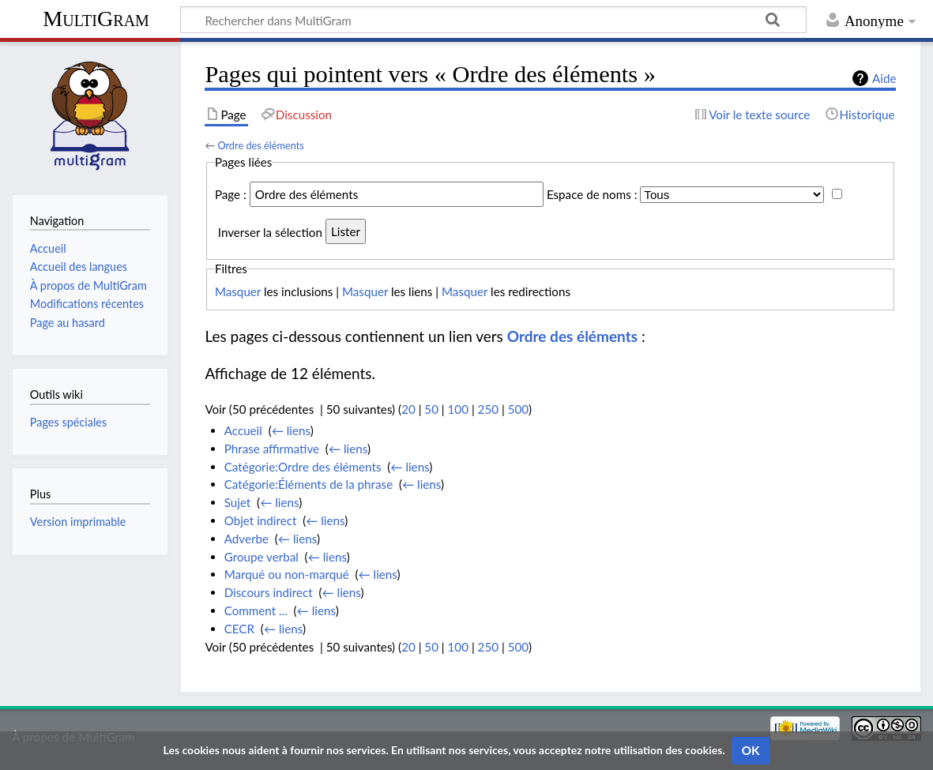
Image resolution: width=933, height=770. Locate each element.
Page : (230, 194)
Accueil (243, 430)
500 (518, 409)
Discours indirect (268, 592)
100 (458, 409)
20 (408, 409)
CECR (239, 629)
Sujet (237, 502)
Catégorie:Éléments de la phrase (308, 484)
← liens (291, 430)
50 (431, 409)
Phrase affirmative (271, 448)
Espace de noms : (592, 194)
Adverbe (246, 538)
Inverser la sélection (270, 231)
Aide (884, 78)
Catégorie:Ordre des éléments (303, 467)
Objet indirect (260, 520)
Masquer (238, 291)
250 (488, 409)
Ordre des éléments (260, 145)
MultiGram (96, 18)
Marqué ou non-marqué (286, 574)
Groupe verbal (261, 557)
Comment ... (256, 610)
